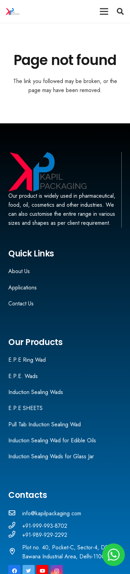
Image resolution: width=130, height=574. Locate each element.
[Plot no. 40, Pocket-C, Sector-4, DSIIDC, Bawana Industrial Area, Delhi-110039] (15, 552)
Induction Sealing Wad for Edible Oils (52, 440)
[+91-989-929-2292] (15, 535)
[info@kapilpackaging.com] (15, 513)
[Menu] (104, 11)
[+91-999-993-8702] (15, 526)
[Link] (12, 11)
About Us (19, 271)
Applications (22, 288)
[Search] (120, 11)
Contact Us (21, 304)
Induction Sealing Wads (35, 392)
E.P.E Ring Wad (27, 360)
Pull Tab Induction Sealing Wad (44, 424)
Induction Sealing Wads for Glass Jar (51, 456)
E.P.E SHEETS (25, 408)
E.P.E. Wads (23, 376)
